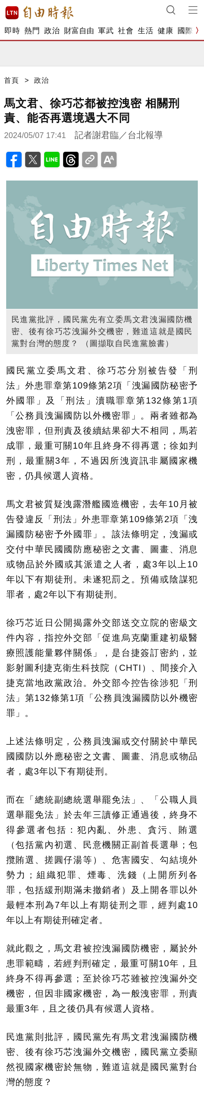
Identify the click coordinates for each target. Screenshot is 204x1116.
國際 (185, 31)
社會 (125, 31)
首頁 (11, 80)
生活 (145, 31)
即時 (12, 31)
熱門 (32, 31)
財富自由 (79, 31)
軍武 (105, 31)
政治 (52, 31)
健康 (165, 31)
